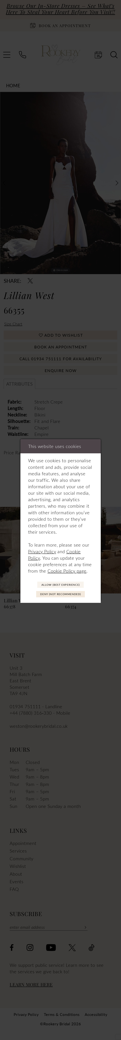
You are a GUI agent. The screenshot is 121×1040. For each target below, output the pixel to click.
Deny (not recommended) (60, 595)
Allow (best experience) (61, 584)
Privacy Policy (42, 549)
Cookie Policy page (67, 569)
